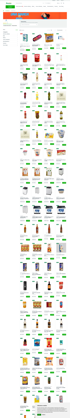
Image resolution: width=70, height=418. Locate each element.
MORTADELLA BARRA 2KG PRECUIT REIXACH (36, 45)
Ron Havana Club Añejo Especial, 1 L (24, 236)
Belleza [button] (33, 6)
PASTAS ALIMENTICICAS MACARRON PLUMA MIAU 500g (37, 388)
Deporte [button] (44, 6)
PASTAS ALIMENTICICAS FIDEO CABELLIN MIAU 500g (25, 388)
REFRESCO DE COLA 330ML (60, 292)
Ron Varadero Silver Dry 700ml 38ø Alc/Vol (61, 331)
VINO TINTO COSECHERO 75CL (36, 293)
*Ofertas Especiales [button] (19, 6)
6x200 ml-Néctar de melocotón (23, 255)
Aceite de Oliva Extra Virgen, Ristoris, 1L (60, 122)
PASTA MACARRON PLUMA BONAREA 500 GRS (24, 407)
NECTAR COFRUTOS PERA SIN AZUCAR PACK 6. (37, 312)
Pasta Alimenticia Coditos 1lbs (49, 311)
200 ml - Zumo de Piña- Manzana (48, 274)
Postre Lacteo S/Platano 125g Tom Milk (49, 160)
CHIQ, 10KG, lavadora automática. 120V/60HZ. (60, 179)
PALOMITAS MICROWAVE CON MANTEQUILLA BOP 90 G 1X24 (25, 369)
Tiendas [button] (53, 0)
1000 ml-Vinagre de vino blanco (36, 84)
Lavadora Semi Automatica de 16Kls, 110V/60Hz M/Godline (61, 217)
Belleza (10, 37)
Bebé (10, 35)
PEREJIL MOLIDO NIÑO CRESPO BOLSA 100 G (49, 179)
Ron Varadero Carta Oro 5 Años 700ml (36, 331)
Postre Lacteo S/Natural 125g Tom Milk (24, 160)
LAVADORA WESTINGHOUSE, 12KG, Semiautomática (36, 198)
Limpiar (17, 29)
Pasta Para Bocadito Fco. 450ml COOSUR (24, 84)
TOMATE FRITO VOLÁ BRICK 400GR (48, 122)
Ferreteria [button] (56, 6)
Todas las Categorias (10, 7)
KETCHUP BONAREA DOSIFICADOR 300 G (23, 103)
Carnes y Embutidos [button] (39, 6)
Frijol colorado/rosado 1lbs (60, 368)
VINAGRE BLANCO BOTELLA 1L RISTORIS (25, 141)
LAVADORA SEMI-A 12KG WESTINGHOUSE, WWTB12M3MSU (24, 217)
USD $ (58, 0)
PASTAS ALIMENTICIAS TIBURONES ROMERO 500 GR (48, 350)
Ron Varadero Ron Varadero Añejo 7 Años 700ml (48, 331)
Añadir (28, 50)
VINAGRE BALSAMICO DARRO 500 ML (60, 103)
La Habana (48, 3)
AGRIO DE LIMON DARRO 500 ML (60, 65)
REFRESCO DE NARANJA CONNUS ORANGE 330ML (24, 312)
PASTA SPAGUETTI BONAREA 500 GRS (60, 388)
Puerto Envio (22, 48)
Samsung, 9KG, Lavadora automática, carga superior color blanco (24, 198)
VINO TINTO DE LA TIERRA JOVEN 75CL (48, 293)
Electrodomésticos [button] (50, 6)
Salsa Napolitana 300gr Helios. (48, 84)
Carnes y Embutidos (10, 39)
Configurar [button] (43, 414)
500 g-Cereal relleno (35, 349)
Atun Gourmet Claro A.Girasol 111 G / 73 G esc (60, 160)
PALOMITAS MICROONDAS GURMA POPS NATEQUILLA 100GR (48, 369)
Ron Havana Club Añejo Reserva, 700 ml (60, 236)
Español (62, 0)
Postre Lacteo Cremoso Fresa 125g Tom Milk (37, 160)
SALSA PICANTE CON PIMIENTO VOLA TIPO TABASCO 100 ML (23, 122)
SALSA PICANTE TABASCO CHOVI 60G (60, 84)
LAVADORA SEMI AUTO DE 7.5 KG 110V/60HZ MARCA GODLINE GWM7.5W (48, 217)
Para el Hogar (10, 45)
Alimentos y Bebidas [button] (27, 6)
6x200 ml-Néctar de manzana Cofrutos (37, 255)
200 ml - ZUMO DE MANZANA (60, 273)
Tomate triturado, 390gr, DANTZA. (24, 65)
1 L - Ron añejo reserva (48, 235)
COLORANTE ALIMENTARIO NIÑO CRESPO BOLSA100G (24, 179)
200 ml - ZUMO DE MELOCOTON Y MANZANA (36, 274)
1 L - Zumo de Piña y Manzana (25, 273)
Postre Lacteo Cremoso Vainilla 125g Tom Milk (60, 141)
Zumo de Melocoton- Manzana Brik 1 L (49, 255)
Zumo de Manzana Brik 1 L (60, 254)
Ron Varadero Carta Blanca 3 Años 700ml (24, 331)
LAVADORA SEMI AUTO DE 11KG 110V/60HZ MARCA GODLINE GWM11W (37, 217)
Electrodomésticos (10, 41)
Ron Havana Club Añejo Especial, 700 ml (36, 236)
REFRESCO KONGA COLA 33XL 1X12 (61, 312)
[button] (63, 3)
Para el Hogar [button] (61, 6)
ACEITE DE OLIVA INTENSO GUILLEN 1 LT (48, 103)
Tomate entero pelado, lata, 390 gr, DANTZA (36, 65)
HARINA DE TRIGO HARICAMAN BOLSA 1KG (37, 369)
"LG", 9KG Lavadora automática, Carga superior (48, 198)
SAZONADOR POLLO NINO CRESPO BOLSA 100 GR (36, 179)
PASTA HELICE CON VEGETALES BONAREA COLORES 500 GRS (47, 388)
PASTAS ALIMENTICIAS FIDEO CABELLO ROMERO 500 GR (24, 350)
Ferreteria (10, 43)
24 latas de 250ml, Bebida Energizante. (24, 293)
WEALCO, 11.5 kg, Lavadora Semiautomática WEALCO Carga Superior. (60, 198)
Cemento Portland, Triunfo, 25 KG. (25, 46)
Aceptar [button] (39, 414)
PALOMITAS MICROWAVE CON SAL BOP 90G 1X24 (61, 350)
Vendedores (7, 10)
